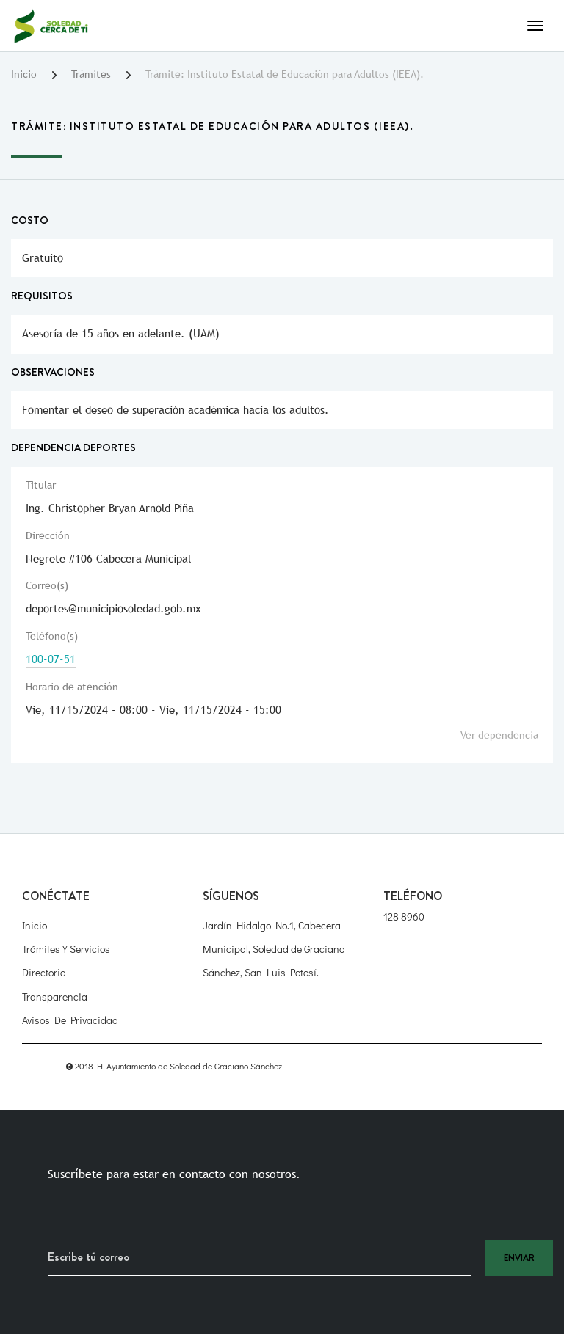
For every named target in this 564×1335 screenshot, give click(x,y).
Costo (29, 220)
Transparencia (54, 996)
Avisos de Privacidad (70, 1020)
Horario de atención (72, 686)
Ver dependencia (499, 735)
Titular (41, 485)
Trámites (91, 74)
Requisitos (42, 295)
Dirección (48, 535)
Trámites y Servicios (66, 949)
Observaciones (53, 372)
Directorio (43, 972)
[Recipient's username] (259, 1258)
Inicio (24, 74)
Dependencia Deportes (73, 447)
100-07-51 (51, 659)
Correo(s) (47, 585)
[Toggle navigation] (535, 25)
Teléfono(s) (52, 636)
